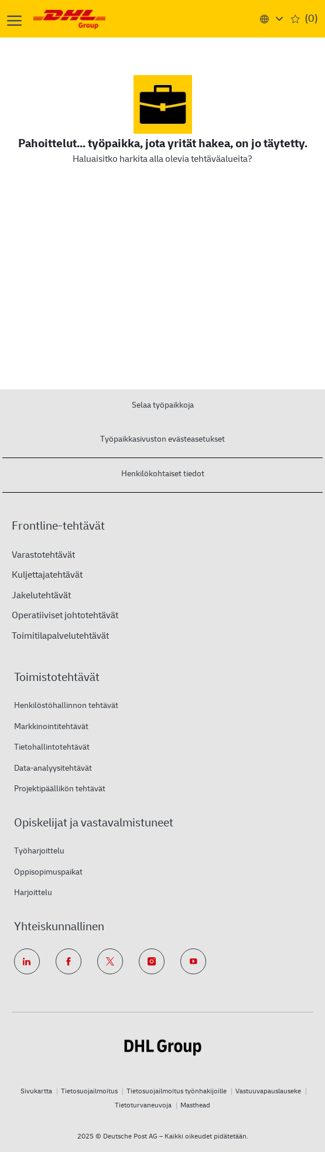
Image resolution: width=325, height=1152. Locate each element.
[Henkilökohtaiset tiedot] (162, 473)
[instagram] (152, 961)
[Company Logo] (84, 19)
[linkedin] (27, 961)
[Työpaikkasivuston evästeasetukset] (162, 438)
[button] (271, 18)
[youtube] (193, 961)
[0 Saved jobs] (304, 19)
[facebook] (68, 961)
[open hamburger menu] (14, 19)
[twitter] (110, 961)
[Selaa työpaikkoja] (163, 404)
